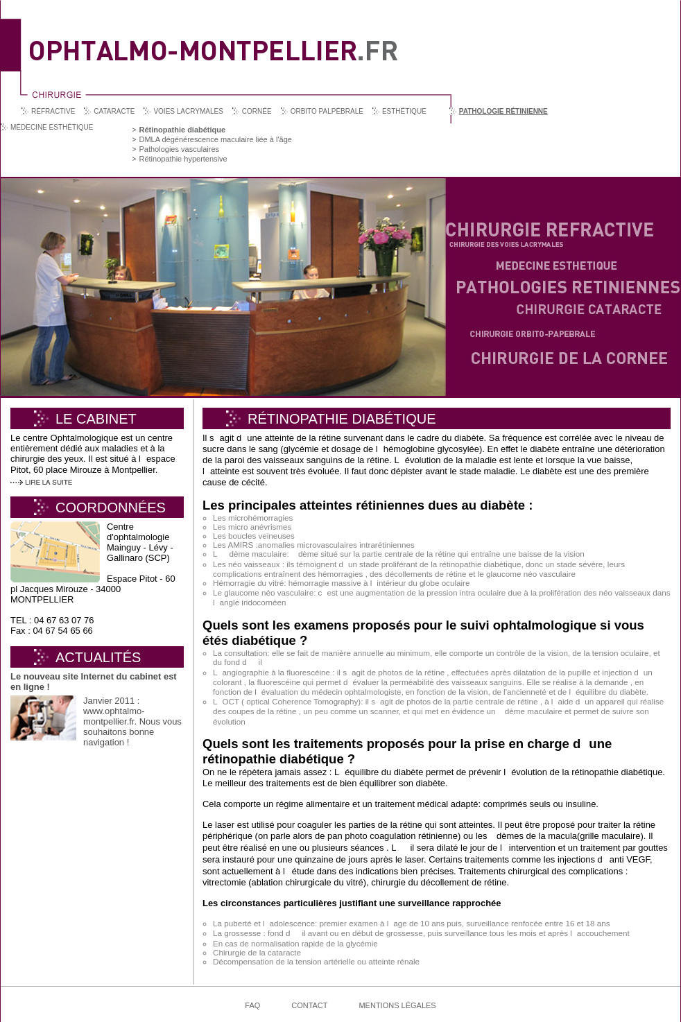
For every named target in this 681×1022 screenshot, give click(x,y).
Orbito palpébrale (327, 111)
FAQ (252, 1005)
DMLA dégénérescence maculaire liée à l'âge (215, 139)
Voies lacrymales (188, 111)
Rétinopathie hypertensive (183, 159)
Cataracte (114, 111)
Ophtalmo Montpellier (213, 41)
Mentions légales (397, 1005)
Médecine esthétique (51, 127)
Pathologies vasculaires (179, 149)
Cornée (257, 111)
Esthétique (404, 111)
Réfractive (53, 111)
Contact (309, 1005)
